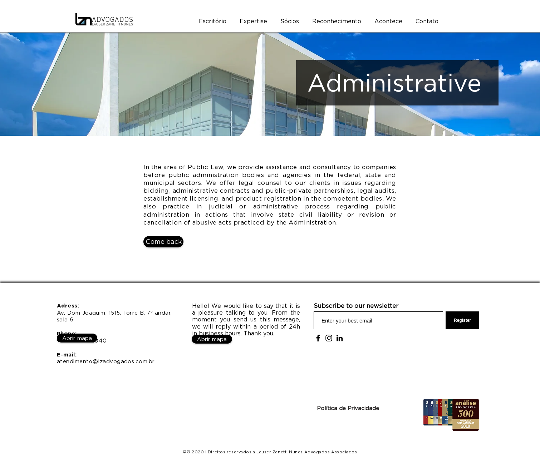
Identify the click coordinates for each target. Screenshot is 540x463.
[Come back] (163, 241)
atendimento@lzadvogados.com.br (106, 361)
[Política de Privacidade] (347, 408)
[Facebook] (318, 338)
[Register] (462, 320)
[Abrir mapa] (77, 338)
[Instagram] (328, 338)
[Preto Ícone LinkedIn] (339, 338)
